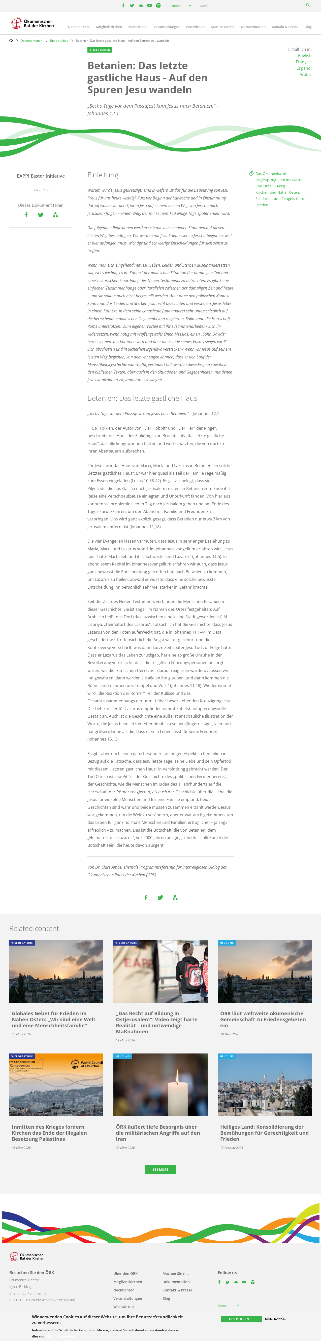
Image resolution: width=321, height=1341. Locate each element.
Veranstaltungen (167, 26)
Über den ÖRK (79, 26)
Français (304, 62)
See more (160, 1169)
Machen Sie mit (223, 26)
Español (304, 68)
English (305, 55)
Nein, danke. (275, 1319)
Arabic (306, 74)
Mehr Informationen (61, 1336)
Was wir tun (195, 26)
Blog (308, 26)
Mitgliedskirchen (109, 26)
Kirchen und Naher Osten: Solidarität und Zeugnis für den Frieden (282, 198)
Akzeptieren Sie (241, 1319)
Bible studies (59, 40)
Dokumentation (253, 26)
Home (11, 40)
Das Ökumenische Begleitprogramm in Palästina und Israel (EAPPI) (280, 179)
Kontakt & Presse (285, 26)
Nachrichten (137, 26)
